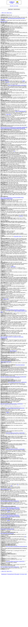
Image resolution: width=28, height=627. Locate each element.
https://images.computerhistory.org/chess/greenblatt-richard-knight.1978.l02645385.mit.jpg (12, 198)
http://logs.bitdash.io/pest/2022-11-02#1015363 (15, 432)
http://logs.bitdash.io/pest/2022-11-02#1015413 (15, 561)
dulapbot (2, 377)
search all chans (17, 9)
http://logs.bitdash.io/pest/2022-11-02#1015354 (17, 382)
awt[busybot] (3, 69)
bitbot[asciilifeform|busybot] (6, 313)
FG (25, 536)
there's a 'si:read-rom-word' (20, 111)
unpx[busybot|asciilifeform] (6, 97)
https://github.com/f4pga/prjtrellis (7, 529)
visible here (13, 266)
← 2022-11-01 (3, 12)
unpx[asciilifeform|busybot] (6, 129)
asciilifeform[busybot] (5, 25)
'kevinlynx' (7, 81)
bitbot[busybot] (3, 409)
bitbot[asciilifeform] (4, 89)
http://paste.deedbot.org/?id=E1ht (6, 378)
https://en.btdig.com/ (4, 79)
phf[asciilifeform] (4, 85)
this (18, 484)
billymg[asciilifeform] (4, 29)
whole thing (8, 114)
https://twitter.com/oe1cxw (6, 361)
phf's (11, 485)
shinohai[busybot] (4, 17)
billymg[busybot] (3, 31)
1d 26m (11, 3)
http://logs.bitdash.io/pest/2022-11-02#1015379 (9, 500)
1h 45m (17, 3)
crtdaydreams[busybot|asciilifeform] (7, 359)
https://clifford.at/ (13, 350)
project (23, 80)
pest (17, 1)
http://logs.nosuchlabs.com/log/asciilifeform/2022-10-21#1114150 (13, 376)
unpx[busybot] (3, 125)
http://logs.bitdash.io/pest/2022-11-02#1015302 (15, 309)
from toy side (5, 299)
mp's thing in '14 (3, 21)
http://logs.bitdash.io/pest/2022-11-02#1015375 (10, 507)
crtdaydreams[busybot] (5, 349)
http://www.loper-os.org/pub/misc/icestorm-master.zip (16, 546)
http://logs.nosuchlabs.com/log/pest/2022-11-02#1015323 (11, 403)
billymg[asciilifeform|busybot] (6, 22)
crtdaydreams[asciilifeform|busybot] (7, 351)
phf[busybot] (3, 162)
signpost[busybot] (4, 224)
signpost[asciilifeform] (5, 221)
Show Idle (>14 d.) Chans (14, 5)
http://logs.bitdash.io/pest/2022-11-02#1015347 (15, 408)
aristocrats (21, 215)
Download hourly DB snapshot (13, 574)
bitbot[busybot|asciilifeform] (6, 218)
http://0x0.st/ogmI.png (20, 364)
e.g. (14, 151)
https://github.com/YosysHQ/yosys (7, 533)
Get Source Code (23, 574)
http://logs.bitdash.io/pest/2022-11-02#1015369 (15, 449)
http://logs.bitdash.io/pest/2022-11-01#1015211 (17, 85)
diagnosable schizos (18, 236)
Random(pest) (4, 574)
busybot (2, 16)
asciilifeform (11, 1)
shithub (7, 412)
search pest (10, 9)
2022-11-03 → (9, 12)
